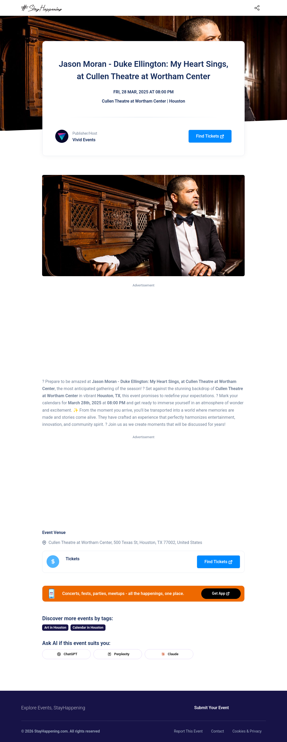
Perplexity (117, 654)
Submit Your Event (211, 707)
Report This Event (188, 731)
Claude (169, 654)
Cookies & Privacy (246, 731)
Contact (217, 731)
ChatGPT (66, 654)
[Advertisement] (143, 328)
